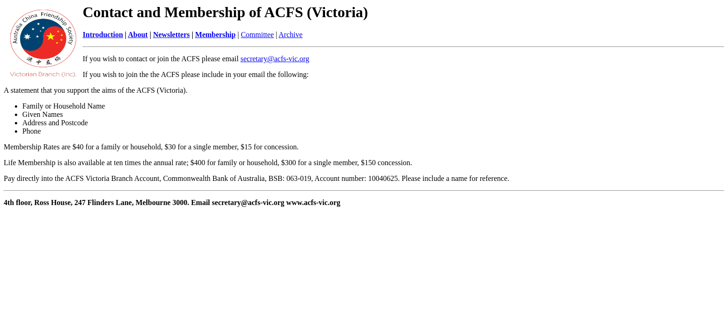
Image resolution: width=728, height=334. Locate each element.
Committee (257, 35)
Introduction (103, 35)
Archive (291, 35)
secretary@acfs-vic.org (274, 59)
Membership (215, 35)
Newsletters (171, 35)
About (138, 35)
